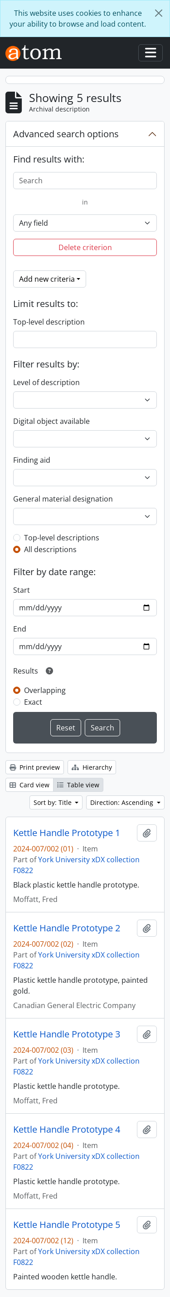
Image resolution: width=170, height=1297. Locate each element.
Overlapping (45, 690)
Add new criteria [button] (47, 279)
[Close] (159, 13)
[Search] (85, 180)
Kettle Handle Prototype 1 (66, 832)
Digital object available (51, 421)
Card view (29, 785)
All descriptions (50, 549)
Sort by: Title (53, 802)
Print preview (35, 767)
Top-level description (49, 322)
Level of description (46, 382)
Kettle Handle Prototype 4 (66, 1129)
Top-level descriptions (61, 538)
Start (21, 590)
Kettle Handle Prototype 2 (66, 928)
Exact (33, 702)
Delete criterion (85, 247)
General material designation (63, 499)
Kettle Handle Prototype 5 (66, 1224)
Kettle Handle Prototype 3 (66, 1034)
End (19, 629)
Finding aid (31, 460)
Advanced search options (66, 134)
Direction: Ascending (122, 802)
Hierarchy (92, 767)
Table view (78, 785)
